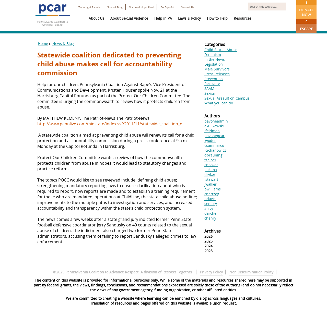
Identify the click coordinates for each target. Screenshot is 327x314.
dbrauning (213, 155)
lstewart (211, 179)
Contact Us (187, 7)
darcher (211, 213)
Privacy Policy (211, 272)
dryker (209, 174)
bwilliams (212, 189)
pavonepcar (214, 135)
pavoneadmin (216, 121)
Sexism (210, 93)
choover (211, 164)
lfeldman (212, 130)
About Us (96, 18)
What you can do (218, 103)
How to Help (217, 18)
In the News (214, 59)
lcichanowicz (215, 150)
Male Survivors (217, 69)
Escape (306, 25)
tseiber (210, 160)
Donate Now (306, 8)
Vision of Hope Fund (141, 7)
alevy (208, 208)
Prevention (213, 78)
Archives (212, 231)
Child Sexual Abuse (220, 49)
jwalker (210, 184)
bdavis (210, 198)
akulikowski (214, 126)
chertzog (211, 193)
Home (43, 43)
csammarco (214, 145)
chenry (210, 218)
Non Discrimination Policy (251, 272)
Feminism (212, 54)
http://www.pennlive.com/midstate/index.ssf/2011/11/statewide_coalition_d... (111, 124)
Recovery (212, 83)
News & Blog (115, 7)
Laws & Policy (189, 18)
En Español (167, 7)
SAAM (209, 88)
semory (210, 203)
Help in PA (163, 18)
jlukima (210, 169)
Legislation (213, 64)
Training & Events (89, 7)
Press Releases (217, 73)
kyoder (210, 140)
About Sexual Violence (129, 18)
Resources (242, 18)
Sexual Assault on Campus (227, 98)
